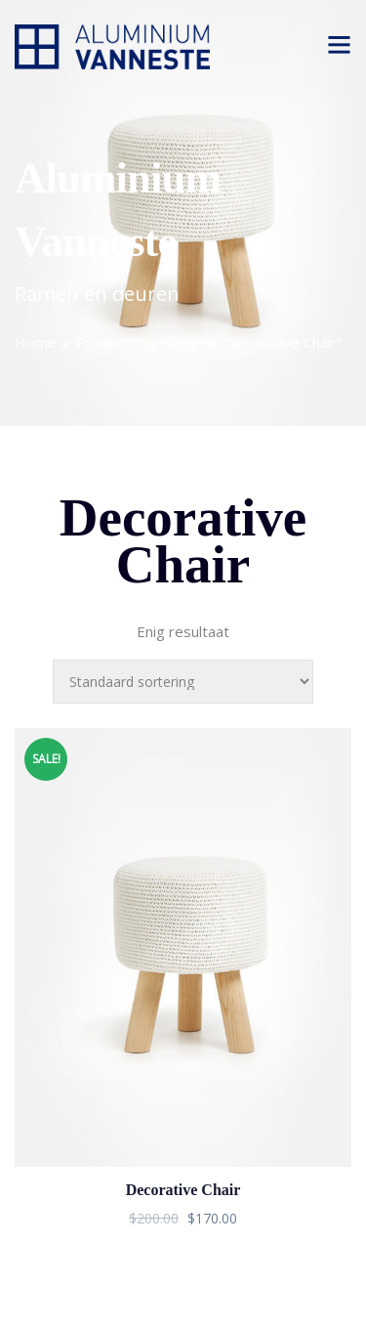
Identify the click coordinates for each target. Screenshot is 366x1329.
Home (36, 342)
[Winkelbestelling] (183, 682)
